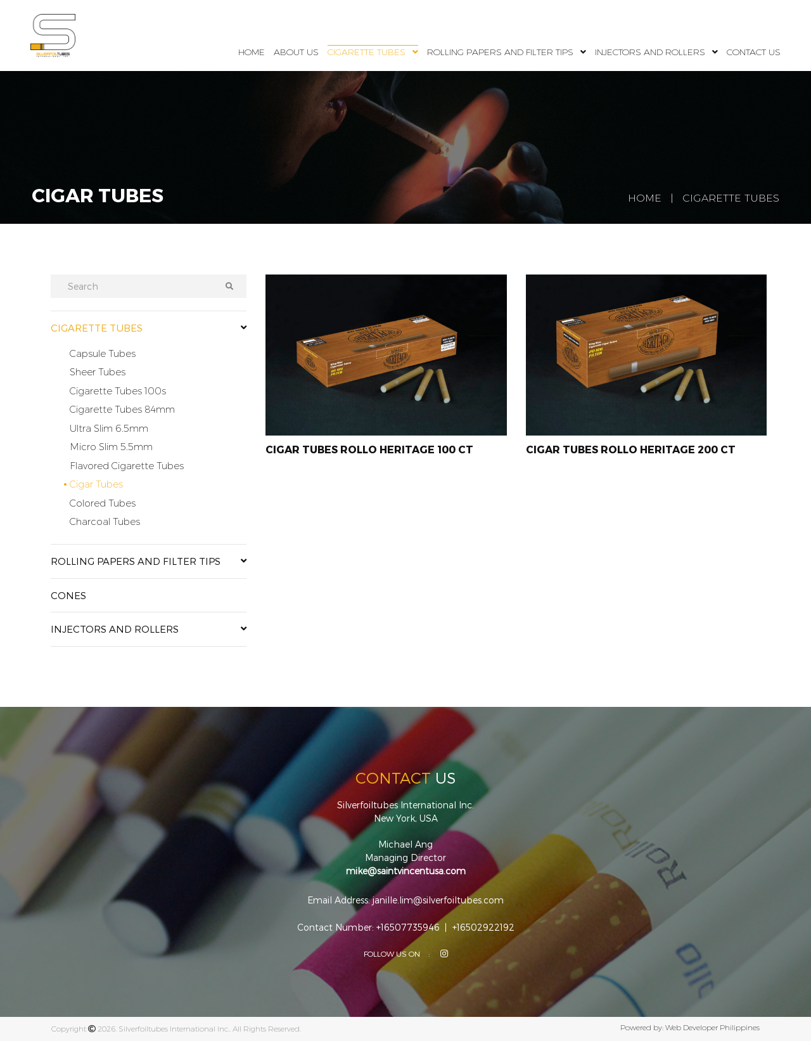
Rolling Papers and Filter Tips (500, 52)
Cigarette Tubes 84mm (122, 409)
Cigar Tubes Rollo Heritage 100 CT (369, 449)
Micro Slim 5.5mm (111, 447)
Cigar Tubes (96, 484)
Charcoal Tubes (105, 521)
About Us (296, 52)
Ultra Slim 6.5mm (109, 428)
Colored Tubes (103, 503)
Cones (68, 595)
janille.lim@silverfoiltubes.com (438, 900)
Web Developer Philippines (712, 1027)
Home (251, 52)
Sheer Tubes (97, 372)
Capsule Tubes (103, 353)
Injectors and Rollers (650, 52)
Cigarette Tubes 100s (118, 391)
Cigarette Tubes (367, 52)
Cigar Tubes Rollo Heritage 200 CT (631, 449)
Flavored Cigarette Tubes (127, 466)
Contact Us (754, 52)
